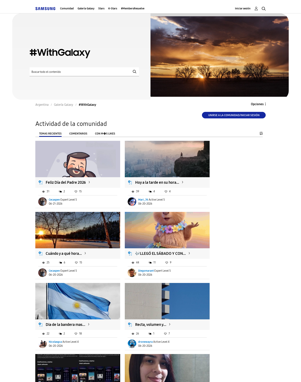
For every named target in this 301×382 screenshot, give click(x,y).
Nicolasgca (133, 261)
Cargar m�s (48, 351)
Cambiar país (185, 374)
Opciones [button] (257, 104)
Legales (159, 374)
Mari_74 (132, 195)
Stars (101, 8)
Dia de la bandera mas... (144, 244)
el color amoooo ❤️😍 (142, 310)
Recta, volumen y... (218, 244)
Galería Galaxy (86, 8)
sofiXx (131, 327)
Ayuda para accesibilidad (58, 374)
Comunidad (67, 8)
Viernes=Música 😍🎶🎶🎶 (226, 310)
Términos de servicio (103, 374)
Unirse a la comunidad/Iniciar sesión (234, 115)
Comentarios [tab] (78, 133)
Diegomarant (56, 261)
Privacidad (136, 374)
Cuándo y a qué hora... (221, 177)
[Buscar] (84, 71)
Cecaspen (54, 195)
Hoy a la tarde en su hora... (146, 177)
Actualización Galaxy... (64, 310)
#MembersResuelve (132, 8)
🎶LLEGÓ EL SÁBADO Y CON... (71, 244)
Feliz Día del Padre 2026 (66, 177)
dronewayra (213, 261)
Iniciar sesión (243, 8)
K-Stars (112, 8)
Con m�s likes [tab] (105, 133)
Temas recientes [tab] (50, 133)
